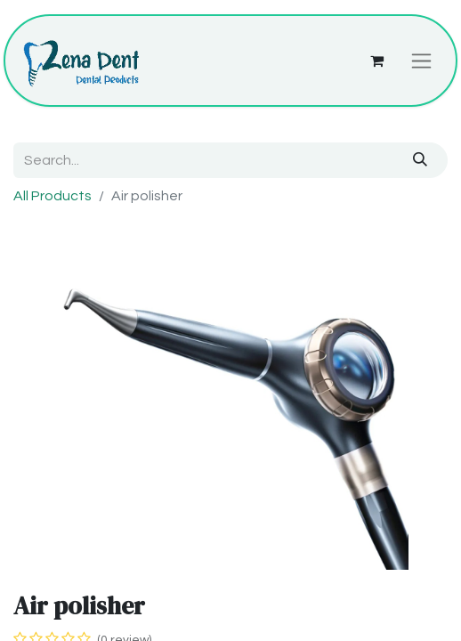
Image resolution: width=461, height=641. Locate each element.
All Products (52, 196)
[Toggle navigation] (421, 60)
